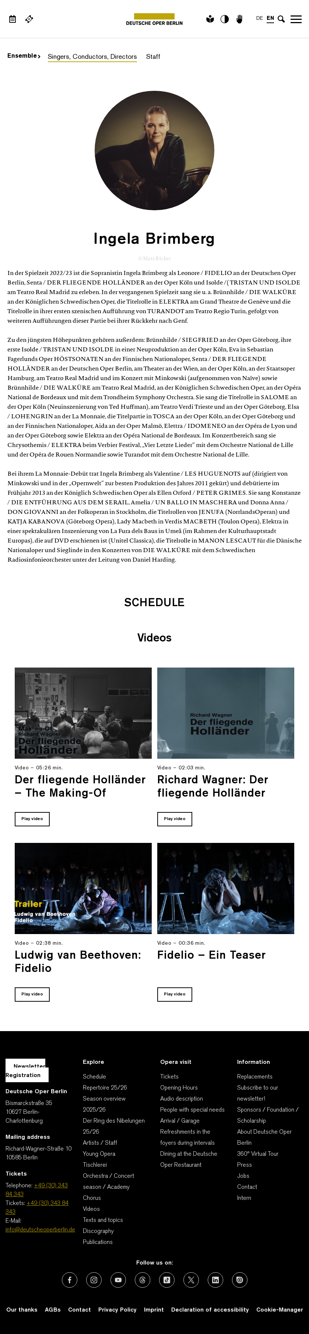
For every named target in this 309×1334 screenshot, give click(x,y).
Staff (153, 57)
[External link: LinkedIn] (215, 1280)
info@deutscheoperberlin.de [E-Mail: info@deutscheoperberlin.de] (40, 1230)
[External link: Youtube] (118, 1280)
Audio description (181, 1099)
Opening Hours (179, 1088)
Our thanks (22, 1310)
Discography (98, 1231)
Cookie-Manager (279, 1310)
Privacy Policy (117, 1310)
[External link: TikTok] (166, 1280)
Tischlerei (95, 1165)
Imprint (154, 1310)
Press (244, 1165)
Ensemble (24, 56)
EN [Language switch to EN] (270, 18)
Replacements (255, 1077)
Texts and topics (103, 1220)
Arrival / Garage (180, 1121)
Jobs (243, 1176)
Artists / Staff (100, 1143)
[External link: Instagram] (94, 1280)
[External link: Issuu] (239, 1280)
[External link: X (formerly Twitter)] (191, 1280)
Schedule (94, 1077)
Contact (247, 1187)
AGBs (53, 1310)
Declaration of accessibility (210, 1310)
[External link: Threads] (142, 1280)
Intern (244, 1198)
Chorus (92, 1198)
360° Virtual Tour (257, 1154)
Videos (91, 1209)
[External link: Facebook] (69, 1280)
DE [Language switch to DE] (259, 18)
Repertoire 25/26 (105, 1088)
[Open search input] (281, 19)
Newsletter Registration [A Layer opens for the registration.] (25, 1071)
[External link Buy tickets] (29, 19)
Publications (98, 1242)
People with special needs (192, 1110)
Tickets (169, 1077)
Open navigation (296, 19)
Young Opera (99, 1154)
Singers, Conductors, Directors (92, 57)
